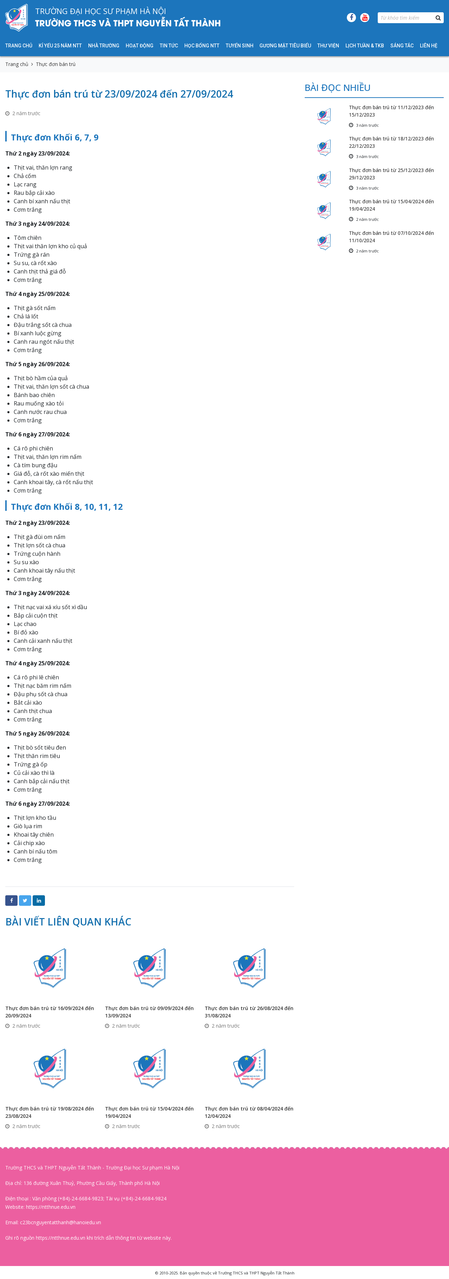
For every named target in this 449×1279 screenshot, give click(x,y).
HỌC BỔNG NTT (201, 45)
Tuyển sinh (239, 45)
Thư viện (328, 45)
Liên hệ (428, 45)
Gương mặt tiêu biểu (285, 45)
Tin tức (169, 45)
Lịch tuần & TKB (364, 45)
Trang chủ (18, 45)
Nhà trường (103, 45)
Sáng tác (402, 45)
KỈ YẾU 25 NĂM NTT (60, 45)
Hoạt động (139, 45)
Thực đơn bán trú (55, 64)
